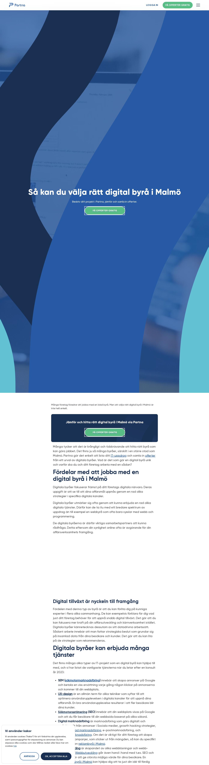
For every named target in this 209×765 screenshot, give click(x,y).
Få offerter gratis (177, 5)
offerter (150, 455)
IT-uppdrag (118, 455)
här (15, 746)
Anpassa (29, 756)
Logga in (152, 5)
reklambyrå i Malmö (91, 743)
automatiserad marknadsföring (79, 730)
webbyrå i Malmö (80, 761)
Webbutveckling (86, 752)
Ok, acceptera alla (56, 756)
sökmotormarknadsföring (82, 680)
